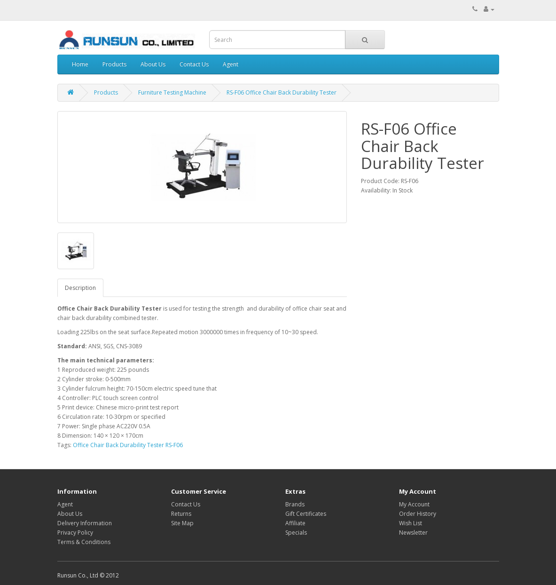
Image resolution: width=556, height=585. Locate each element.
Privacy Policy (75, 533)
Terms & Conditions (83, 542)
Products (114, 64)
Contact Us (194, 64)
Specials (296, 533)
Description (80, 288)
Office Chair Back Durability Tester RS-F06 (128, 445)
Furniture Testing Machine (172, 92)
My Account (414, 504)
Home (80, 64)
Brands (295, 504)
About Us (153, 64)
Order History (417, 514)
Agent (230, 64)
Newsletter (413, 533)
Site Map (182, 523)
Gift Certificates (305, 514)
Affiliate (295, 523)
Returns (181, 514)
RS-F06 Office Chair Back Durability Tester (282, 92)
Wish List (410, 523)
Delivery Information (84, 523)
